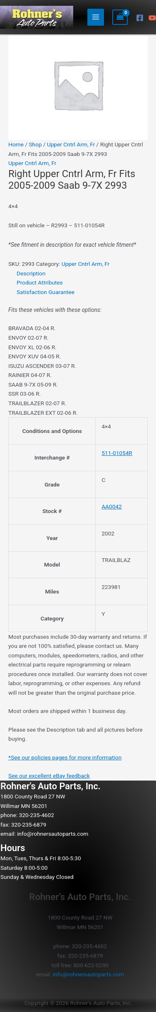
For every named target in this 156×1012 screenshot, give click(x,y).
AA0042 (112, 506)
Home (16, 144)
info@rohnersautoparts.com (52, 833)
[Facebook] (140, 18)
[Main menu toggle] (95, 17)
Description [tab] (31, 273)
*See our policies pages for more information (64, 757)
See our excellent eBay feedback (49, 775)
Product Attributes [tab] (40, 282)
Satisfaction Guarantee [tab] (45, 292)
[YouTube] (152, 18)
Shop (35, 144)
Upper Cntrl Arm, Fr (71, 144)
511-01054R (117, 453)
